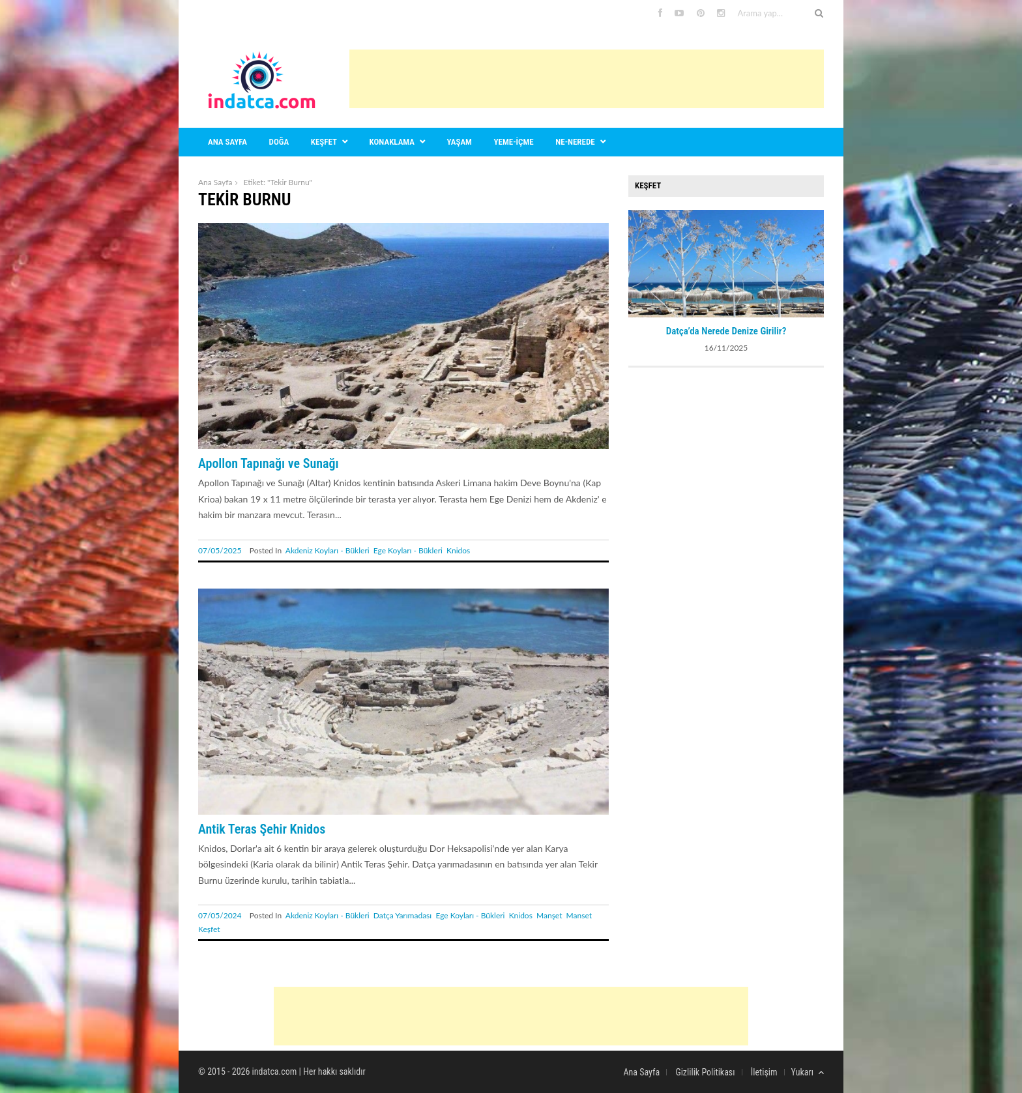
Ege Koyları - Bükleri (408, 550)
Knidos (458, 550)
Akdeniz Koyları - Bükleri (327, 550)
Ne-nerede (574, 142)
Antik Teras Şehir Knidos (261, 829)
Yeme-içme (514, 142)
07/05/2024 (220, 915)
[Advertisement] (586, 79)
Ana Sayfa (215, 182)
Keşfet (324, 142)
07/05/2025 (220, 550)
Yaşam (459, 142)
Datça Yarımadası (402, 915)
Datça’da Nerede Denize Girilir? (726, 331)
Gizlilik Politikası (705, 1072)
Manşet (549, 915)
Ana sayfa (227, 142)
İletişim (764, 1072)
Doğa (279, 142)
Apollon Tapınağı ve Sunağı (268, 463)
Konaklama (392, 142)
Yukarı (807, 1072)
